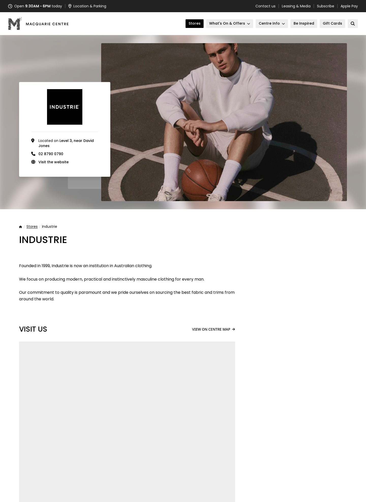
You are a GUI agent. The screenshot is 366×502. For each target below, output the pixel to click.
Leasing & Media (296, 6)
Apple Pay (349, 6)
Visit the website (53, 162)
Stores (32, 226)
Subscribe (325, 6)
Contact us (265, 6)
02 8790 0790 (50, 153)
